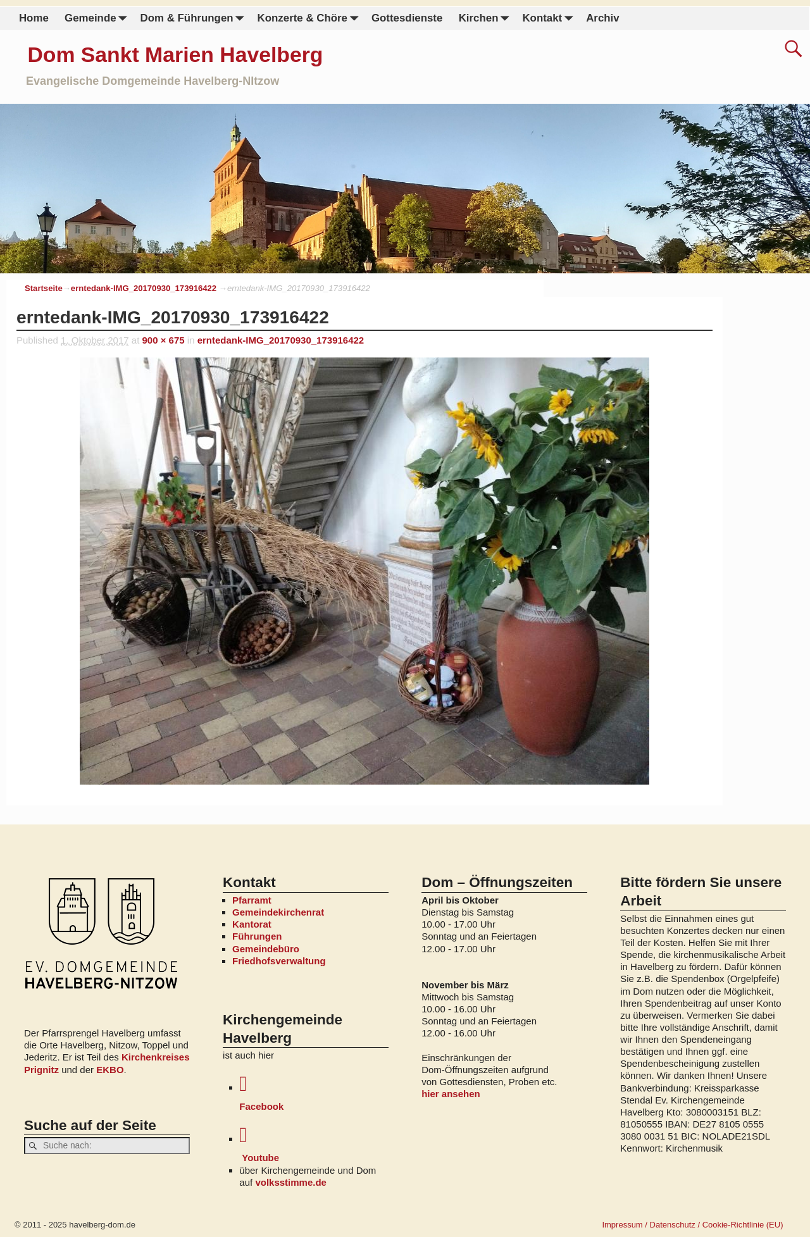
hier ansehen (450, 1093)
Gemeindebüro (265, 948)
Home (34, 18)
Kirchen (486, 18)
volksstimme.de (291, 1182)
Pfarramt (251, 900)
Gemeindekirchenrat (278, 912)
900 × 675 (163, 340)
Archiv (602, 18)
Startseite (44, 288)
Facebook (313, 1092)
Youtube (313, 1143)
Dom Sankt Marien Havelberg (175, 54)
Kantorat (251, 924)
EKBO (109, 1069)
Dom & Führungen (194, 18)
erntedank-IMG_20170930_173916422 (143, 288)
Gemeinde (98, 18)
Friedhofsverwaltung (279, 960)
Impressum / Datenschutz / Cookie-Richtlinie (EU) (692, 1224)
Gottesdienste (406, 18)
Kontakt (550, 18)
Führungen (257, 936)
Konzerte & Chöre (310, 18)
